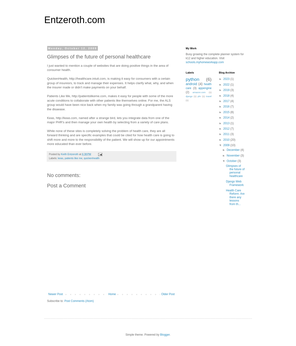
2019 (226, 90)
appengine (205, 88)
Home (112, 294)
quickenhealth (92, 158)
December (234, 150)
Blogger (165, 334)
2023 (226, 79)
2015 (226, 112)
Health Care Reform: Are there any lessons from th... (235, 197)
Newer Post (55, 294)
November (234, 155)
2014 (226, 117)
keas (60, 158)
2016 (226, 106)
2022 (226, 84)
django (189, 96)
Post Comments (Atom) (79, 301)
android (191, 84)
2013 (226, 123)
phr (199, 96)
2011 (226, 134)
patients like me (73, 158)
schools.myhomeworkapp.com (205, 62)
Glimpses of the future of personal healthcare (235, 171)
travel (209, 96)
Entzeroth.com (74, 20)
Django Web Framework (235, 183)
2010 (226, 139)
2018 (226, 95)
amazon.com (199, 92)
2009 (226, 145)
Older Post (168, 294)
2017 (226, 101)
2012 (226, 128)
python (193, 79)
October (232, 161)
